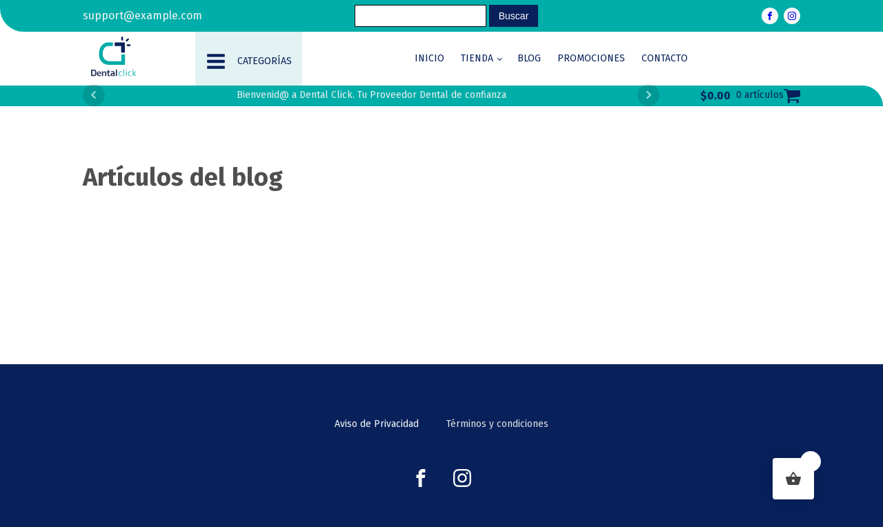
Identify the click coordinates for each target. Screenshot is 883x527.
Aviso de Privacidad (377, 424)
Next (648, 95)
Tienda (477, 58)
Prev (94, 95)
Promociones (591, 58)
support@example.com (142, 15)
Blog (529, 58)
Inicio (429, 58)
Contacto (665, 58)
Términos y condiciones (497, 424)
